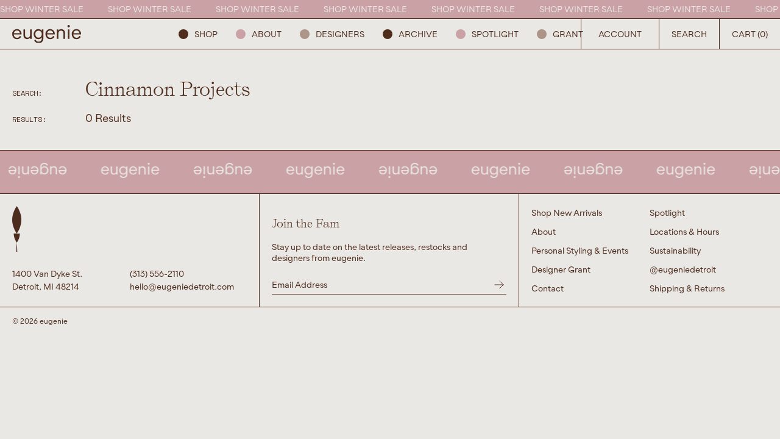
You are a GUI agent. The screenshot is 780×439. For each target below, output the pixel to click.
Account (620, 34)
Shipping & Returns (687, 288)
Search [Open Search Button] (689, 34)
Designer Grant (560, 269)
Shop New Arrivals (566, 212)
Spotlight (487, 34)
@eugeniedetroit (683, 269)
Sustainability (675, 250)
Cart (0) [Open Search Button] (750, 34)
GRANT (560, 34)
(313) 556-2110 (157, 273)
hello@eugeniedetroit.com (182, 286)
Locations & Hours (684, 231)
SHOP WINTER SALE (43, 9)
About (259, 34)
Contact (547, 288)
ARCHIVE (410, 34)
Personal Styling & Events (579, 250)
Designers (332, 34)
